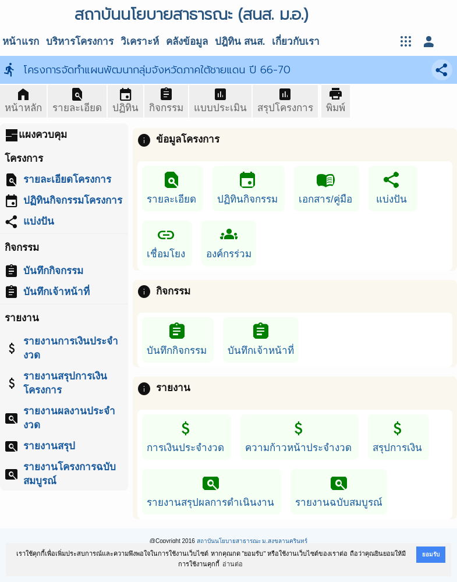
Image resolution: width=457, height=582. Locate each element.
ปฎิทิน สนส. (240, 41)
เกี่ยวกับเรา (296, 41)
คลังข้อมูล (187, 41)
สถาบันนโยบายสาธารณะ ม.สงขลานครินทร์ (252, 541)
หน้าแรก (20, 41)
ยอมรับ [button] (431, 554)
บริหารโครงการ (80, 41)
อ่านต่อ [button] (232, 563)
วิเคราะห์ (140, 41)
